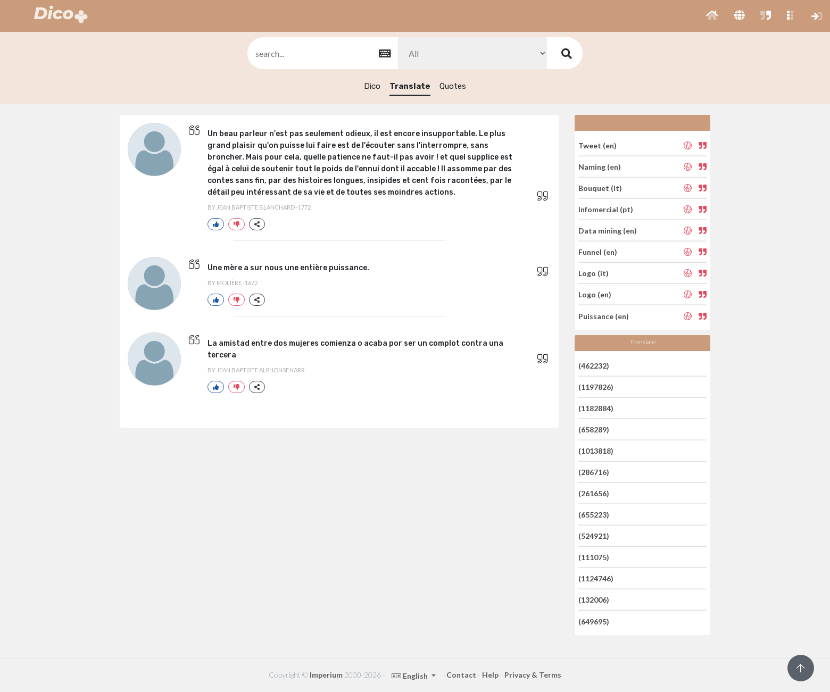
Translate (409, 86)
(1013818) (595, 450)
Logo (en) (594, 294)
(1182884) (595, 408)
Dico (372, 86)
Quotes (452, 86)
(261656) (593, 493)
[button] (712, 16)
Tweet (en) (597, 144)
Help (490, 674)
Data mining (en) (607, 230)
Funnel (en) (597, 251)
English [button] (410, 675)
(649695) (593, 621)
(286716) (593, 472)
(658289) (593, 429)
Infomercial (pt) (605, 209)
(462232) (593, 365)
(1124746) (595, 578)
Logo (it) (593, 273)
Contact (461, 674)
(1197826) (595, 386)
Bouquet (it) (600, 188)
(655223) (593, 514)
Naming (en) (599, 166)
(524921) (593, 535)
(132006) (593, 599)
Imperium (326, 674)
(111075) (593, 557)
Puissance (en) (603, 315)
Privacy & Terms (532, 674)
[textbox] (321, 53)
